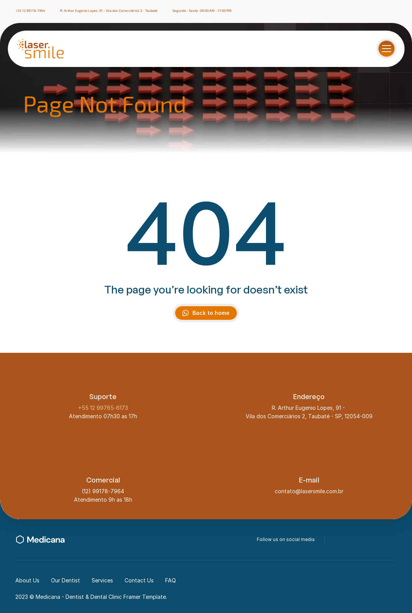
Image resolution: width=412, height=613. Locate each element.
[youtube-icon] (393, 539)
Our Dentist (65, 580)
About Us (27, 580)
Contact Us (139, 580)
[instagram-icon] (387, 10)
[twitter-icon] (351, 539)
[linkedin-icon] (400, 10)
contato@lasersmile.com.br (309, 491)
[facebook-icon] (373, 10)
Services (102, 580)
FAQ (170, 580)
